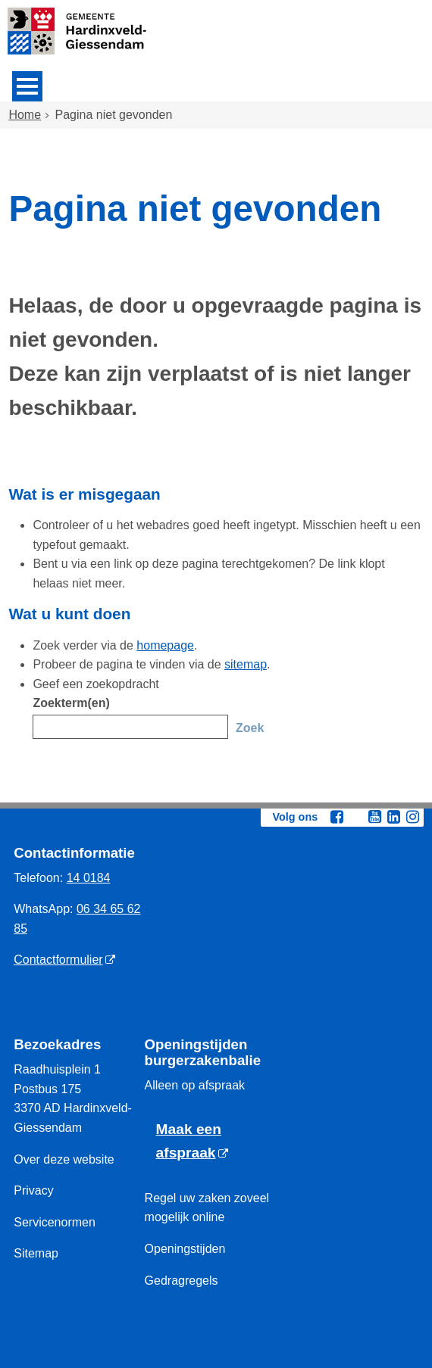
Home (24, 114)
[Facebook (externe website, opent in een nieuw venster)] (337, 817)
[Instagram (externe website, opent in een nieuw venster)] (413, 817)
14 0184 (89, 877)
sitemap (245, 664)
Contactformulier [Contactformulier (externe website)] (58, 959)
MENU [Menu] (27, 86)
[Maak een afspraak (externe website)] (210, 1141)
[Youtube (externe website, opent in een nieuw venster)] (375, 817)
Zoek (250, 727)
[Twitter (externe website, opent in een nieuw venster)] (356, 818)
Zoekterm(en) (71, 702)
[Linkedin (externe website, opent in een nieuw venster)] (394, 817)
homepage (165, 645)
